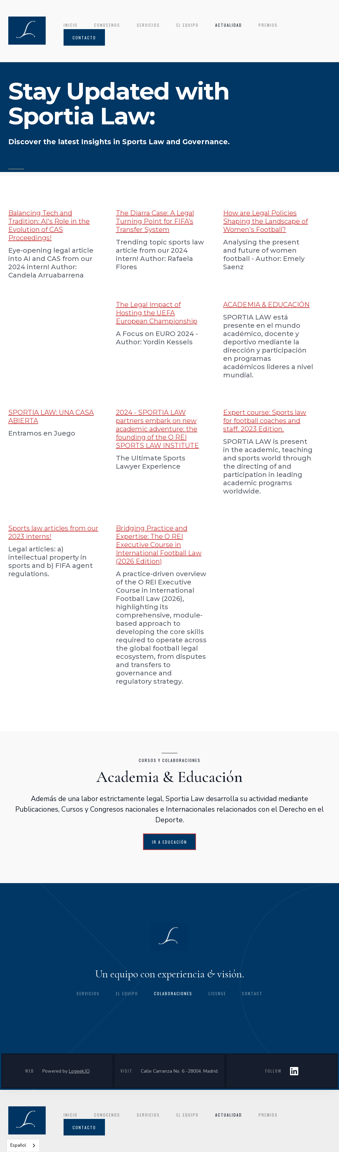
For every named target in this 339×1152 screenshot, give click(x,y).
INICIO (70, 25)
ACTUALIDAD (228, 25)
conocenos (107, 25)
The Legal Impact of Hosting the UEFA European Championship (156, 313)
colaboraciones (173, 993)
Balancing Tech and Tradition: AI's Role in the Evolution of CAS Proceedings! (49, 225)
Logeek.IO (79, 1071)
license (217, 993)
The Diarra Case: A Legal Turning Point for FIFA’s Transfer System (155, 221)
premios (268, 25)
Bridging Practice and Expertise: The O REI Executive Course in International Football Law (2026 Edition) (159, 544)
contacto (84, 37)
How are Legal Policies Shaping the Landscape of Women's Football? (265, 221)
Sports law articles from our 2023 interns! (53, 532)
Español (18, 1145)
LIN (294, 1071)
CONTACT (252, 993)
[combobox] (23, 1145)
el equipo (187, 25)
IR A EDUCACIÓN (169, 842)
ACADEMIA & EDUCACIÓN (266, 305)
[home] (27, 31)
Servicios (88, 993)
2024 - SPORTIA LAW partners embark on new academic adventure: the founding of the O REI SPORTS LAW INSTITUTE (157, 428)
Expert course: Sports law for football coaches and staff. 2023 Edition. (264, 420)
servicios (148, 25)
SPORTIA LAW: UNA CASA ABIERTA (51, 416)
